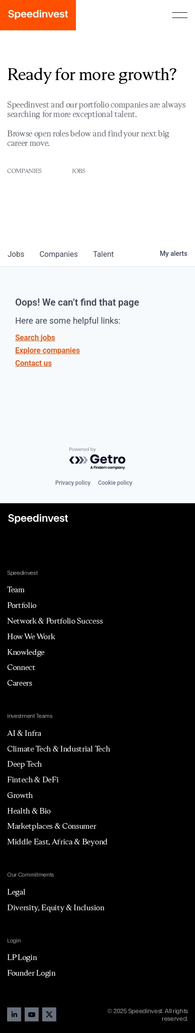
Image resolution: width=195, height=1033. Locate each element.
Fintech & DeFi (33, 779)
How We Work (31, 636)
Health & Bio (29, 811)
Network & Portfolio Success (54, 620)
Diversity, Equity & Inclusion (55, 907)
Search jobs (35, 337)
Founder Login (31, 973)
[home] (38, 15)
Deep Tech (24, 764)
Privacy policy (72, 483)
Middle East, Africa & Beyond (57, 841)
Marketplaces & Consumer (51, 826)
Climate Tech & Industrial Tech (58, 748)
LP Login (22, 957)
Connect (21, 667)
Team (16, 589)
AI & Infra (24, 733)
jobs (16, 254)
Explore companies (47, 350)
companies (58, 254)
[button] (180, 15)
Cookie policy (115, 483)
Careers (19, 683)
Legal (16, 892)
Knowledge (26, 652)
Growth (20, 795)
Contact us (33, 363)
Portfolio (22, 605)
